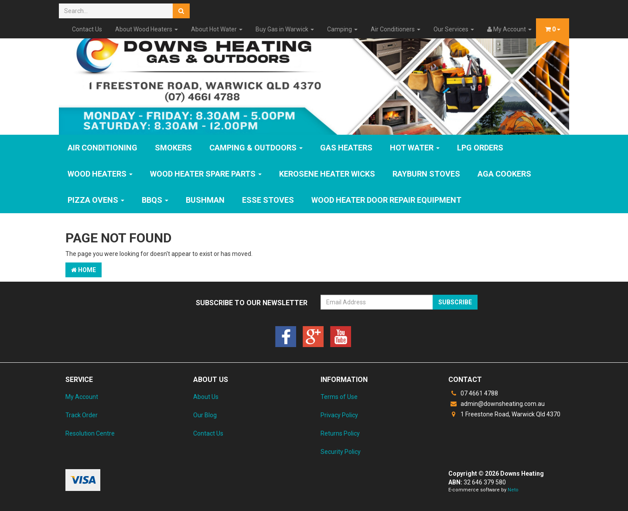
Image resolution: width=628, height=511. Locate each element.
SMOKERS (173, 147)
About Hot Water (216, 29)
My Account (81, 396)
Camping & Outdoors (256, 147)
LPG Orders (480, 147)
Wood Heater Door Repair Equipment (386, 199)
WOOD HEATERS (100, 173)
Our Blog (205, 415)
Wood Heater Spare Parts (206, 173)
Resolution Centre (90, 433)
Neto (513, 490)
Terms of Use (339, 396)
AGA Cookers (504, 173)
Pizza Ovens (96, 199)
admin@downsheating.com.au (496, 403)
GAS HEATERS (346, 147)
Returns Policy (340, 433)
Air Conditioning (102, 147)
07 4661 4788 (473, 393)
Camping (342, 29)
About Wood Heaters (146, 29)
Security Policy (341, 451)
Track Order (81, 415)
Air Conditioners (395, 29)
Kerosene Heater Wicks (327, 173)
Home (83, 269)
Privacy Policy (339, 415)
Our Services (453, 29)
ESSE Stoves (268, 199)
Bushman (205, 199)
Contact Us (87, 29)
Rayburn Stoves (426, 173)
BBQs (155, 199)
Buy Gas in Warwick (285, 29)
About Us (205, 396)
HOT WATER (415, 147)
